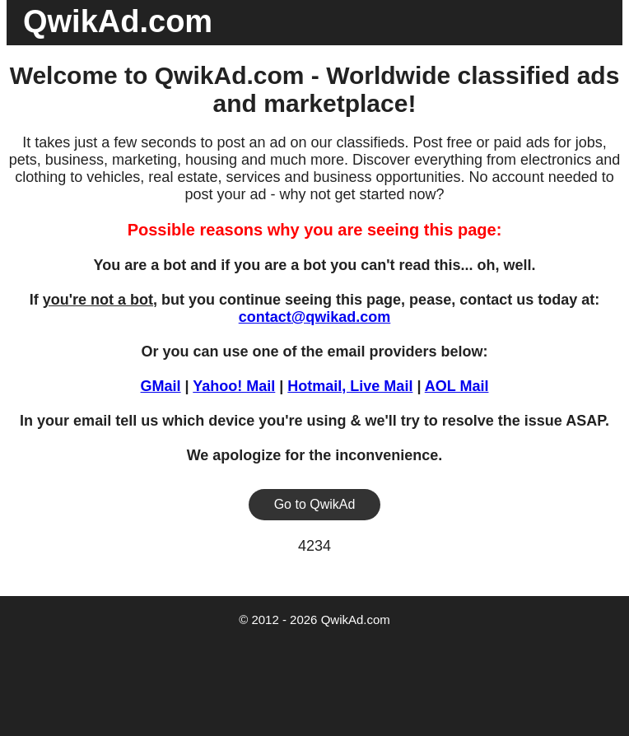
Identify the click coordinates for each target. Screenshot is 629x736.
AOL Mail (457, 386)
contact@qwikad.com (315, 317)
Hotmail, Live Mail (349, 386)
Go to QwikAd (315, 504)
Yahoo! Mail (234, 386)
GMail (161, 386)
